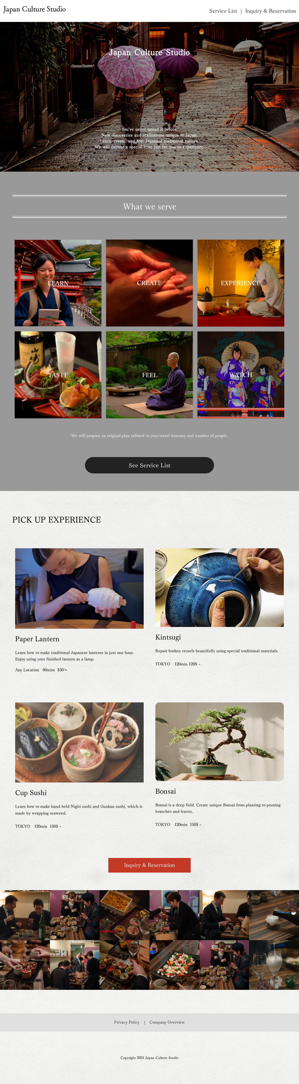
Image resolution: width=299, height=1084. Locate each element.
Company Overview (167, 1022)
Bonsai (165, 791)
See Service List (149, 465)
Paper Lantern (37, 638)
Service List (223, 10)
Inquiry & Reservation (270, 10)
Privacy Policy (127, 1022)
